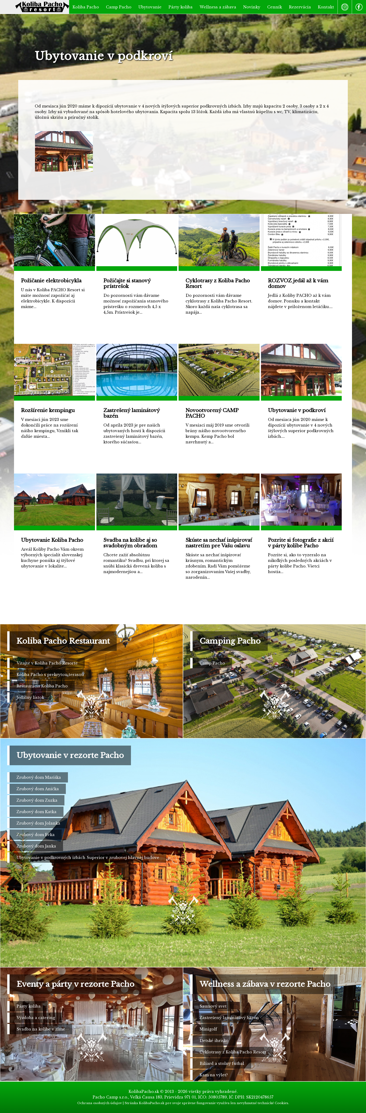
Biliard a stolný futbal (222, 1063)
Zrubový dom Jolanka (38, 823)
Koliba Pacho (86, 7)
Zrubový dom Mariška (39, 777)
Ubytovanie (150, 7)
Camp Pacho (118, 7)
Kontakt (326, 7)
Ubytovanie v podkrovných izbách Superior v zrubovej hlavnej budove (88, 857)
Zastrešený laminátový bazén (229, 1017)
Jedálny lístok (30, 697)
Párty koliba (181, 7)
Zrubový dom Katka (36, 811)
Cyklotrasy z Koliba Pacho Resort (233, 1052)
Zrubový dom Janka (36, 846)
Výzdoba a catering (36, 1017)
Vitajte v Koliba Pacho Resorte (47, 663)
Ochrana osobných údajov (99, 1103)
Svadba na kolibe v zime (41, 1029)
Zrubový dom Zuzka (37, 800)
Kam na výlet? (214, 1075)
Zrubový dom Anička (38, 788)
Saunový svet (213, 1006)
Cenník (274, 7)
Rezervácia (300, 7)
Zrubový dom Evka (36, 834)
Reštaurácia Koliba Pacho (42, 686)
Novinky (251, 7)
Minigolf (208, 1029)
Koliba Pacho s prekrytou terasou (50, 674)
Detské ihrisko (214, 1040)
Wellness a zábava (218, 7)
